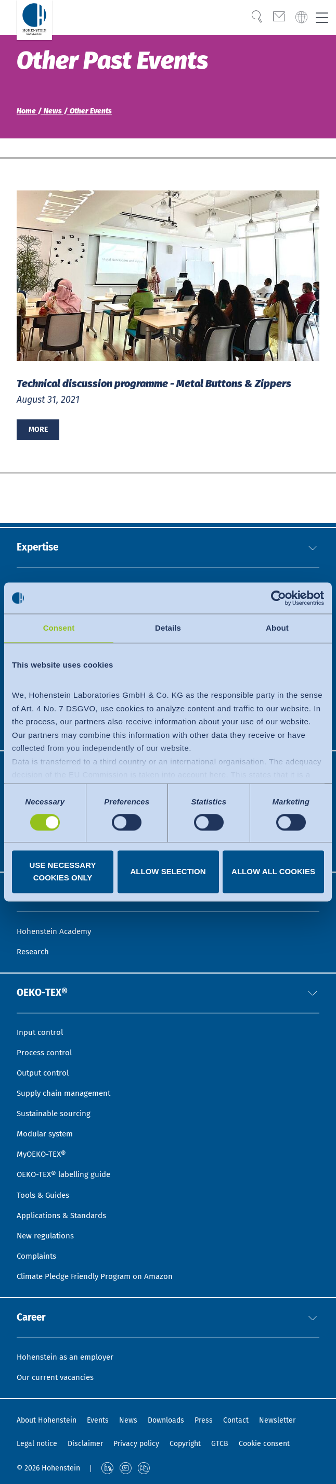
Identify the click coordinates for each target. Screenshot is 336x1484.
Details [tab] (168, 627)
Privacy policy (136, 1443)
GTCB (219, 1443)
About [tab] (277, 627)
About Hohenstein (46, 1420)
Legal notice (37, 1443)
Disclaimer (85, 1443)
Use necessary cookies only (63, 871)
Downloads (166, 1420)
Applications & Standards (65, 1209)
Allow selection (168, 871)
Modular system (46, 1124)
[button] (312, 518)
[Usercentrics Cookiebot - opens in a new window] (278, 598)
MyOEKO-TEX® (43, 1145)
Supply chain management (67, 1082)
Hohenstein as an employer (68, 1356)
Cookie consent (264, 1443)
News (128, 1420)
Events (98, 1420)
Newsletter (277, 1420)
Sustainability (43, 579)
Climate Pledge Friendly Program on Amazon (100, 1273)
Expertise (39, 517)
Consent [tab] (59, 627)
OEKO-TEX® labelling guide (67, 1167)
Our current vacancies (58, 1377)
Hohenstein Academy (57, 914)
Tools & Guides (44, 1188)
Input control (41, 1018)
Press (204, 1420)
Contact (236, 1420)
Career (32, 1315)
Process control (45, 1039)
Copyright (185, 1443)
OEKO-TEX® (44, 977)
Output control (44, 1061)
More (38, 429)
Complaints (38, 1252)
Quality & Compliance (58, 558)
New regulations (47, 1230)
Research (34, 936)
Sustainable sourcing (56, 1103)
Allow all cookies (273, 871)
